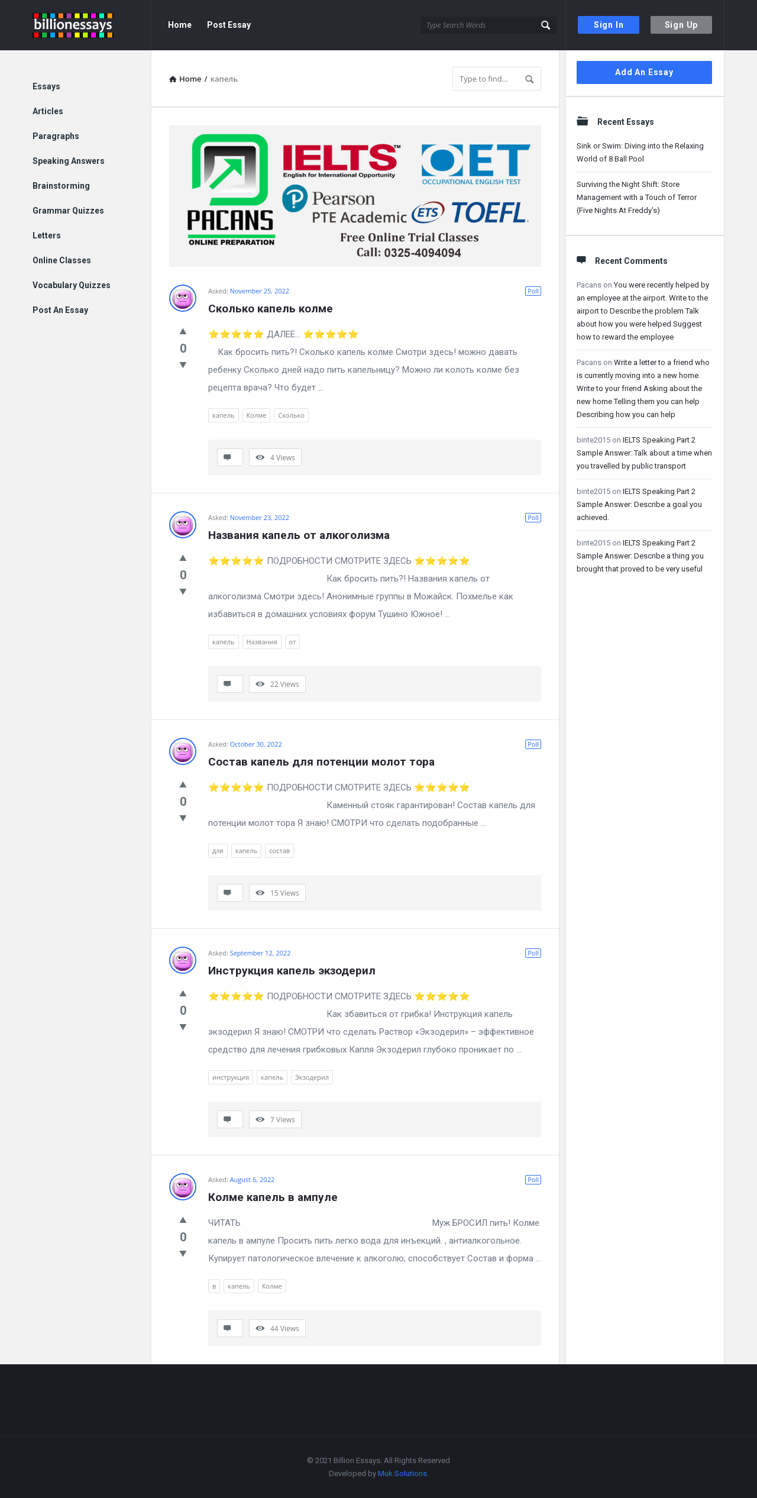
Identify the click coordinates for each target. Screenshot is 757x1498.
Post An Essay (60, 310)
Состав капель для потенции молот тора (321, 762)
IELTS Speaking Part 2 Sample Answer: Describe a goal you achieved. (639, 504)
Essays (46, 86)
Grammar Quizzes (68, 210)
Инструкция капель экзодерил (292, 970)
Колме (257, 415)
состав (279, 850)
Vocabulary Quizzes (72, 285)
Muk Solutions (402, 1473)
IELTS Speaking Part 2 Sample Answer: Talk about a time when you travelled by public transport (644, 452)
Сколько (291, 415)
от (292, 641)
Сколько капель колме (270, 308)
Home (180, 25)
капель (223, 415)
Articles (48, 111)
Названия (262, 641)
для (218, 850)
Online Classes (62, 260)
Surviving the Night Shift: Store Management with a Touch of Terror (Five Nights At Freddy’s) (637, 197)
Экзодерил (312, 1077)
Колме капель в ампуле (273, 1197)
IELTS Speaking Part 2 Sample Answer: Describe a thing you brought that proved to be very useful (640, 555)
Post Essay (229, 25)
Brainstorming (61, 186)
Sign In (609, 25)
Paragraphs (56, 136)
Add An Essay (644, 72)
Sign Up (681, 25)
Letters (47, 235)
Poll (533, 290)
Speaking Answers (69, 161)
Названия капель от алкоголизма (299, 535)
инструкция (230, 1077)
